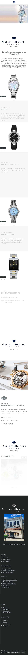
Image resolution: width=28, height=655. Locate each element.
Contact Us (5, 620)
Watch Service (6, 587)
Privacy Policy (6, 625)
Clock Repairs (6, 611)
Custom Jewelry (6, 559)
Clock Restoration (7, 612)
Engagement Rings (7, 569)
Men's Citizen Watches (8, 581)
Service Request (6, 623)
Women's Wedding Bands (9, 570)
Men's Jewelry (6, 561)
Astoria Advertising (20, 652)
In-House (12, 404)
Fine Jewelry (5, 558)
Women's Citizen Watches (9, 583)
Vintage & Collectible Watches (10, 580)
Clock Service (6, 609)
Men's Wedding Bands (8, 572)
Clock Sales (5, 607)
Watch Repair (6, 585)
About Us (5, 622)
